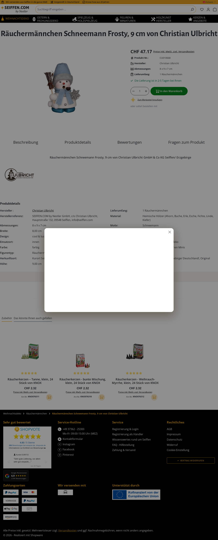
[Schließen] (169, 232)
